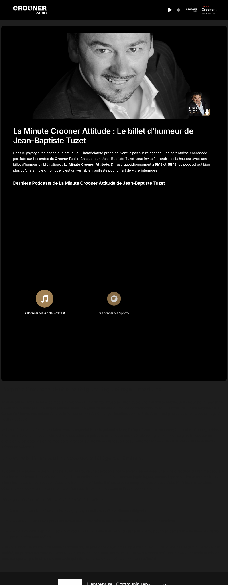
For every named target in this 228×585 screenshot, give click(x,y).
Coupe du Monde (15, 413)
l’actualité (93, 521)
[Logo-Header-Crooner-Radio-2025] (30, 7)
